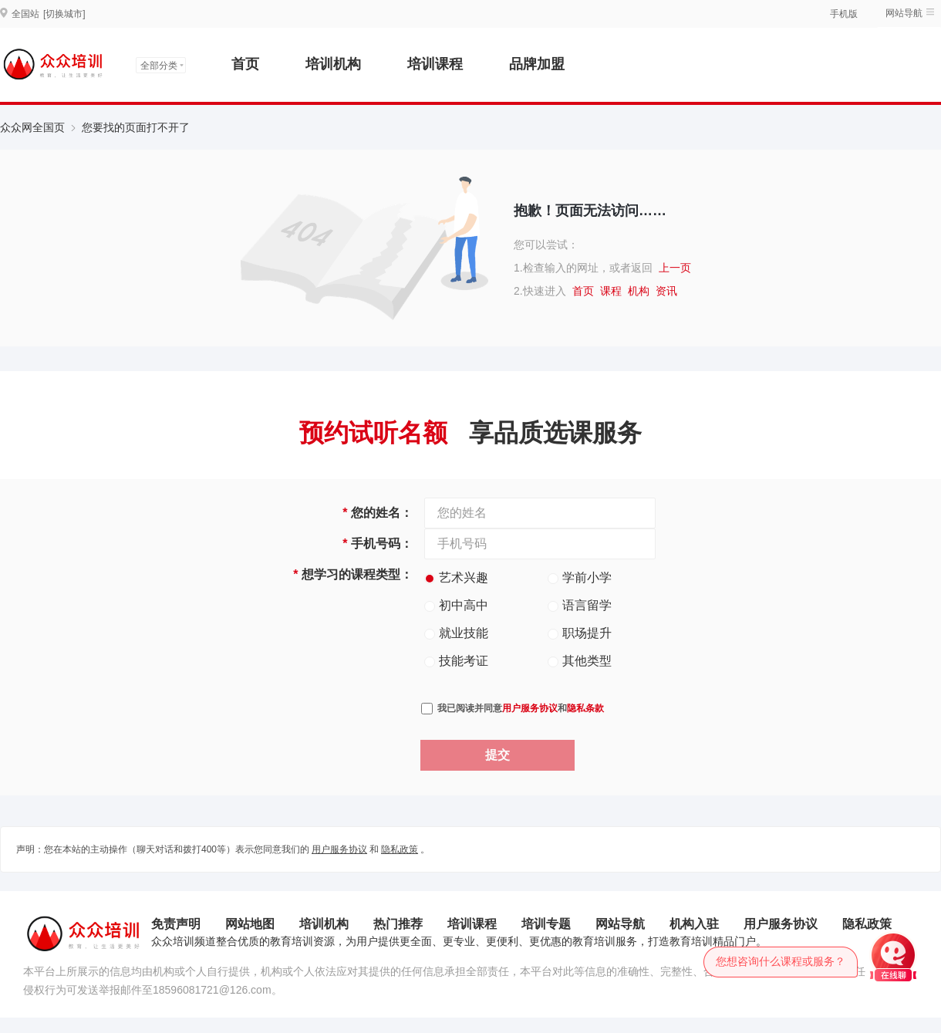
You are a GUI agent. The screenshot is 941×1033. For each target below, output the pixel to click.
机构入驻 (694, 923)
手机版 (844, 13)
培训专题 (546, 923)
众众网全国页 (32, 127)
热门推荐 (398, 923)
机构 (638, 291)
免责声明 (176, 923)
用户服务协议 (530, 708)
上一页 (675, 268)
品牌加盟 (537, 64)
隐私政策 (399, 849)
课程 (611, 291)
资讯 (666, 291)
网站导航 (903, 13)
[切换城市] (64, 13)
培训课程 (435, 64)
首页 (245, 64)
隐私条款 (585, 708)
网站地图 (250, 923)
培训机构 (333, 64)
